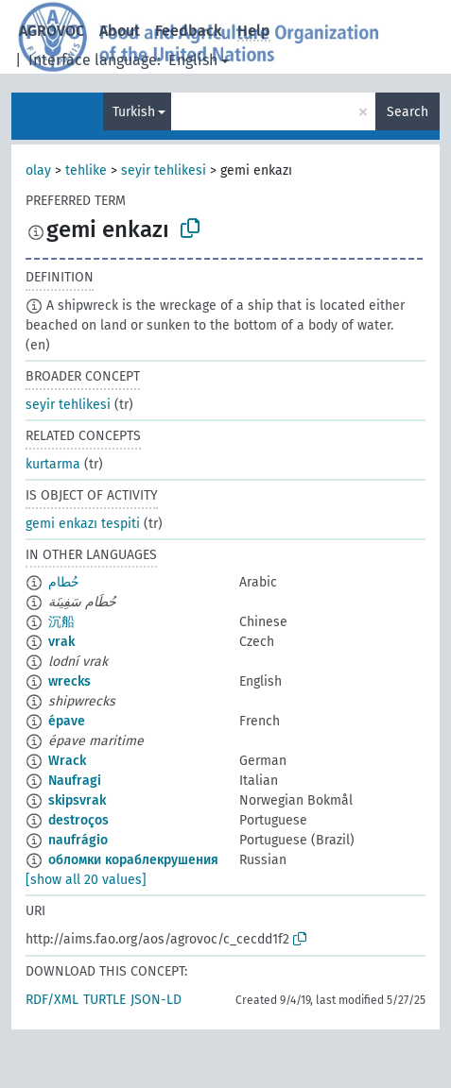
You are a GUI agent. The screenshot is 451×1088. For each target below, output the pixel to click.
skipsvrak (77, 800)
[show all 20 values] (86, 880)
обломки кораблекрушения (133, 860)
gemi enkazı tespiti (83, 524)
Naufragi (74, 781)
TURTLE (104, 1000)
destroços (78, 820)
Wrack (67, 761)
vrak (61, 642)
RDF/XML (52, 1000)
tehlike (86, 170)
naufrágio (78, 840)
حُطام (63, 582)
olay (38, 170)
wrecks (69, 681)
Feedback (188, 31)
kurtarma (53, 464)
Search (407, 112)
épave (66, 721)
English (192, 60)
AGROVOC (51, 31)
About (119, 31)
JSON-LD (156, 1000)
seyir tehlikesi (163, 170)
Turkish (134, 112)
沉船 (61, 622)
